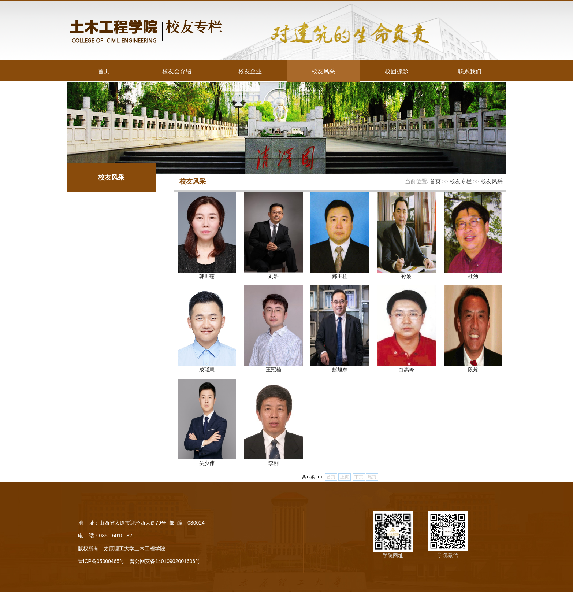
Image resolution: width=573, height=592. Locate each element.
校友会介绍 (176, 71)
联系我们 (469, 71)
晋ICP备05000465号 (101, 561)
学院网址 (393, 555)
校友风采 (323, 71)
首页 (103, 71)
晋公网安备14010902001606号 (165, 561)
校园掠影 (396, 71)
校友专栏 (461, 181)
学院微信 (448, 555)
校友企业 (250, 71)
